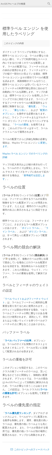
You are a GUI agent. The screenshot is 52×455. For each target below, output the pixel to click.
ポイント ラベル (30, 228)
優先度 (31, 106)
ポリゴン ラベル (37, 231)
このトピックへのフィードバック (32, 449)
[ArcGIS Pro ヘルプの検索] (23, 3)
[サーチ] (49, 3)
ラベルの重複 (21, 124)
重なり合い (20, 110)
